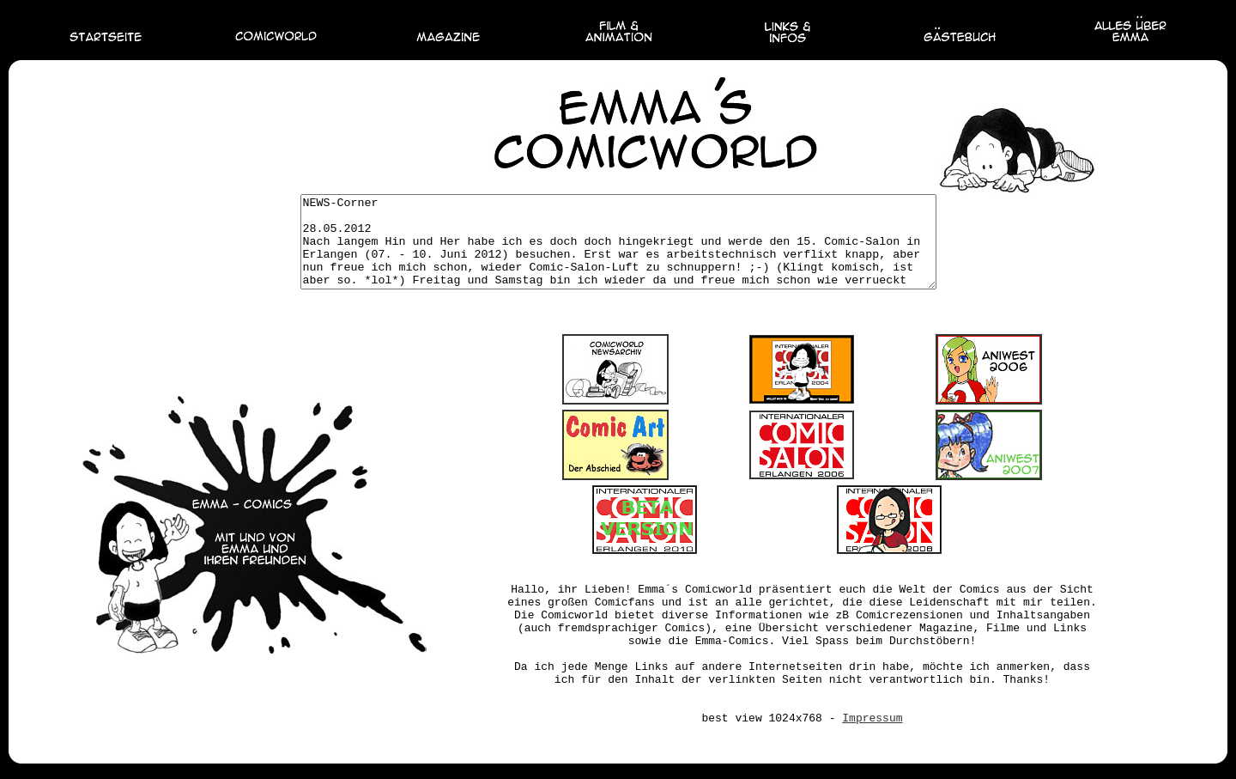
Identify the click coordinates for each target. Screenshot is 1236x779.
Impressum (872, 736)
